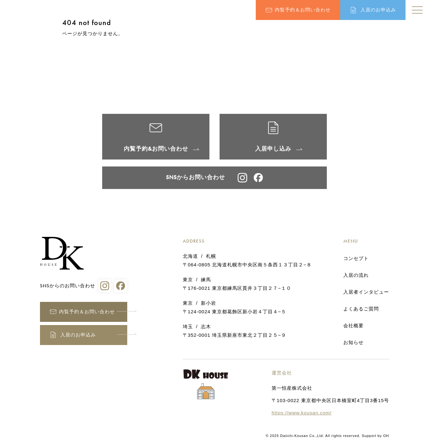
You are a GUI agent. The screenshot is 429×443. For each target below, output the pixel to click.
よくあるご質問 (361, 309)
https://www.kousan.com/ (302, 412)
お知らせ (353, 342)
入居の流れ (356, 275)
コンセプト (356, 258)
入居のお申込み (378, 10)
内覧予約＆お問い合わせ (303, 10)
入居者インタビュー (366, 292)
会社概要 (353, 326)
